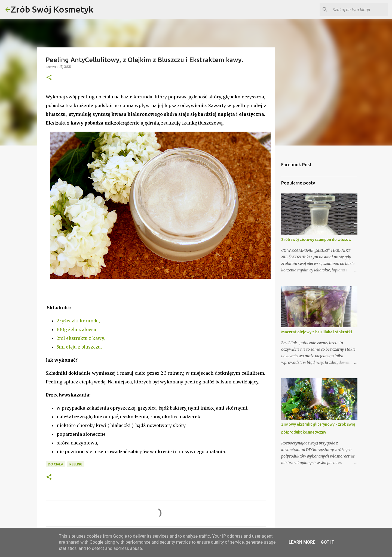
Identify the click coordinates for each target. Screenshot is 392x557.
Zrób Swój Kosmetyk (52, 9)
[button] (49, 77)
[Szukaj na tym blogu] (359, 9)
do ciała (55, 464)
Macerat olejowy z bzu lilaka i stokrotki (316, 332)
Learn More (302, 542)
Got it (327, 542)
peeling (75, 464)
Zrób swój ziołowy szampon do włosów (316, 239)
